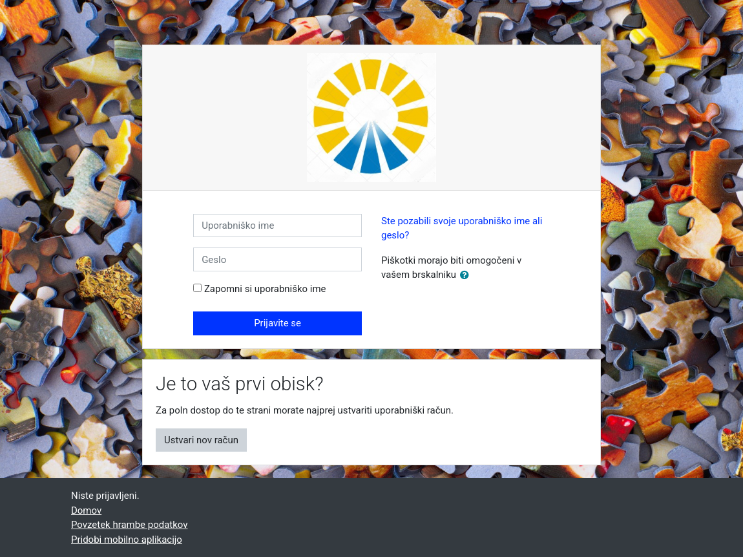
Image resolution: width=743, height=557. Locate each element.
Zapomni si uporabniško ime (265, 289)
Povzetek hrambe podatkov (129, 525)
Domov (86, 510)
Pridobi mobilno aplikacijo (126, 539)
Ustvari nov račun (201, 440)
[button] (467, 275)
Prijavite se (277, 323)
